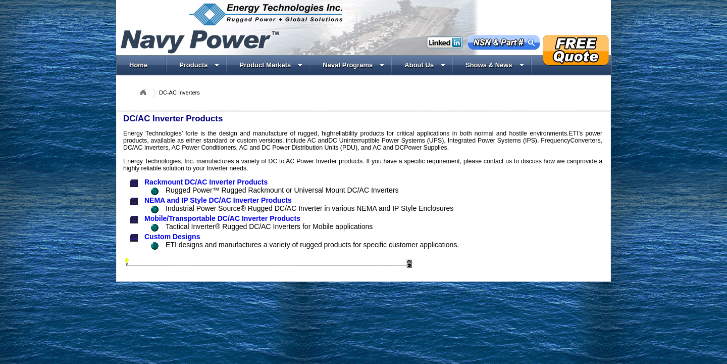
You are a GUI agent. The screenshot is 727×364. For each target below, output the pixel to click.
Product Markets (270, 65)
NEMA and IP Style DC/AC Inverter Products (218, 200)
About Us (424, 65)
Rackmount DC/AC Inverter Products (206, 182)
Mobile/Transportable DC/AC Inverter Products (222, 218)
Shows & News (494, 65)
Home (138, 65)
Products (199, 65)
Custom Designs (172, 237)
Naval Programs (353, 65)
